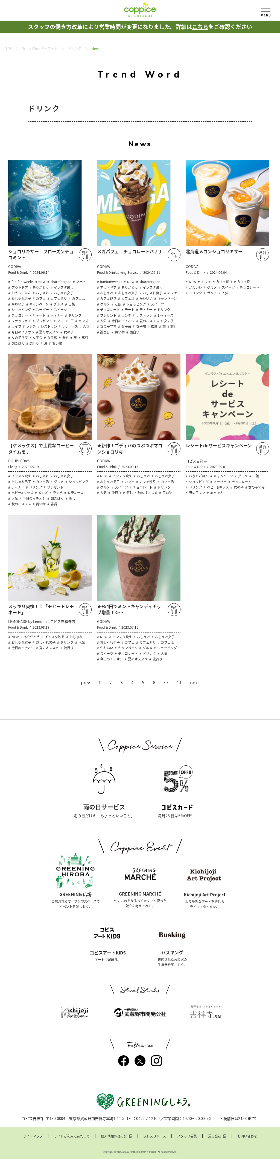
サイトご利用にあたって (72, 1137)
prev (85, 682)
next (194, 682)
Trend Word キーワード (39, 48)
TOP (8, 48)
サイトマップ (33, 1137)
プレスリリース (154, 1137)
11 (179, 682)
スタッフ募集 (187, 1137)
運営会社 (214, 1137)
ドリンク (74, 48)
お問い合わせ (247, 1137)
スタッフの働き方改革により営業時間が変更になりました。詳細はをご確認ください (140, 27)
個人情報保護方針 (114, 1137)
